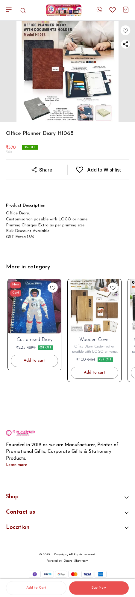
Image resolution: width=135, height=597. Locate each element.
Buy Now (99, 588)
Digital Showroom (76, 561)
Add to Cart (36, 588)
